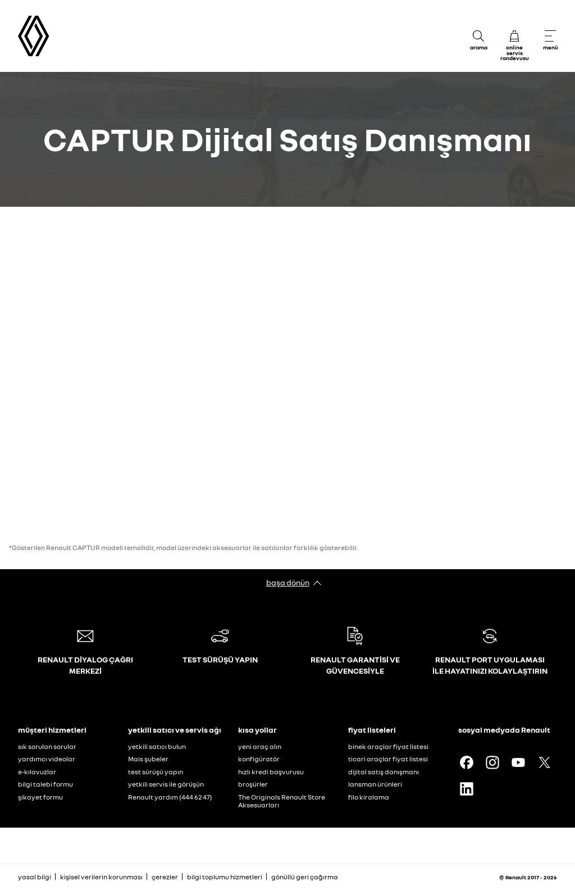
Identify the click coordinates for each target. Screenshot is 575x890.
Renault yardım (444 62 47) (170, 797)
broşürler (253, 784)
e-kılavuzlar (37, 772)
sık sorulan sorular (47, 746)
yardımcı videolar (46, 759)
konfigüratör (259, 759)
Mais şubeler (148, 759)
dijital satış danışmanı (383, 772)
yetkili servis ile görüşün (166, 784)
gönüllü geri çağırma (304, 877)
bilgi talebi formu (45, 784)
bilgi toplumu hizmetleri (224, 877)
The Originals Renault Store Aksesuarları (281, 801)
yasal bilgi (34, 877)
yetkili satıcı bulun (157, 746)
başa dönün (287, 582)
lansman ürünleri (375, 784)
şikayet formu (40, 797)
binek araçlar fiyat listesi (388, 746)
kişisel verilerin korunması (101, 877)
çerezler (165, 877)
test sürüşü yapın (155, 772)
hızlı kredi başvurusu (271, 772)
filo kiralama (368, 797)
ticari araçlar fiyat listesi (388, 759)
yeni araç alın (259, 746)
